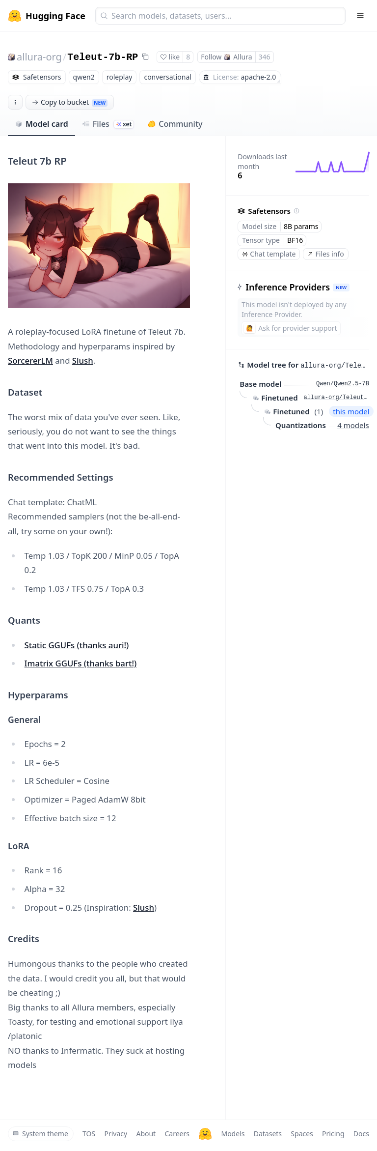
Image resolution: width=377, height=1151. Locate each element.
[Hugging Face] (205, 1134)
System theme (40, 1133)
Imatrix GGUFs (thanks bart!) (81, 663)
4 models (353, 425)
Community (175, 123)
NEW (341, 287)
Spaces (302, 1133)
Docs (361, 1133)
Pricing (333, 1133)
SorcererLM (30, 360)
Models (232, 1133)
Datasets (268, 1133)
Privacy (115, 1133)
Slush (82, 360)
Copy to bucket (70, 102)
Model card (41, 123)
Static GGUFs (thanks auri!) (77, 645)
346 (264, 56)
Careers (176, 1133)
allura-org (39, 56)
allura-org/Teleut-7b (336, 397)
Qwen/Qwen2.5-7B (342, 383)
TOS (88, 1133)
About (146, 1133)
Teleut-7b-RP (102, 57)
